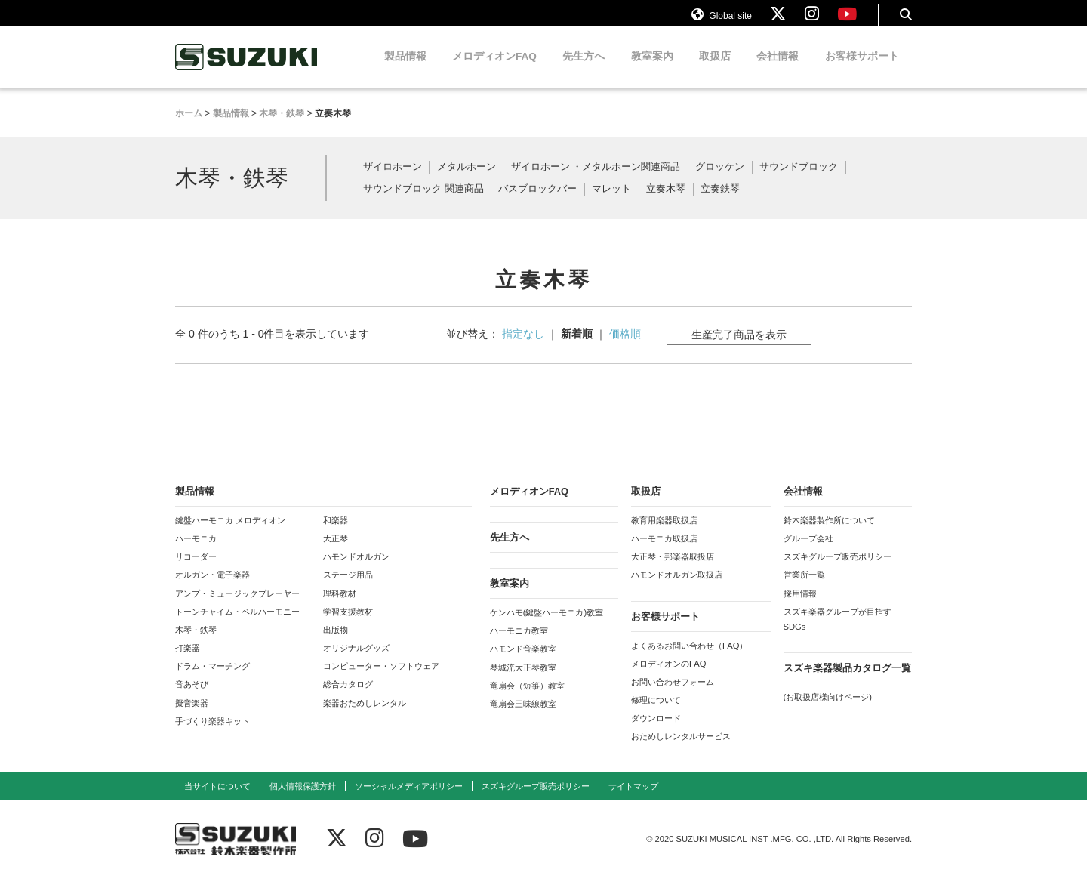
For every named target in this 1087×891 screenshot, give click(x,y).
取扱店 (715, 70)
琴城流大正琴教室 (523, 680)
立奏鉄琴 (720, 203)
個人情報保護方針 (302, 798)
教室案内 (652, 70)
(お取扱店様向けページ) (828, 710)
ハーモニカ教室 (519, 644)
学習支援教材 (348, 624)
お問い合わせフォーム (672, 695)
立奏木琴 (665, 203)
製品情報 (405, 70)
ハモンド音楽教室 (523, 662)
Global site (721, 21)
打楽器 (187, 661)
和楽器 (335, 533)
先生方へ (583, 70)
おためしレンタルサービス (681, 749)
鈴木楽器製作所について (829, 533)
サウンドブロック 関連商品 (423, 203)
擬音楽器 (191, 715)
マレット (611, 203)
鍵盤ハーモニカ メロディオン (230, 533)
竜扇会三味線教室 (523, 717)
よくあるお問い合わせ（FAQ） (689, 658)
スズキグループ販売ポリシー (837, 570)
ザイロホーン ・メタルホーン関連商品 (596, 181)
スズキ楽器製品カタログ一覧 (847, 681)
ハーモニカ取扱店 (664, 551)
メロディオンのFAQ (668, 676)
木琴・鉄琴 (196, 643)
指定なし (523, 347)
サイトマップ (633, 798)
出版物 (335, 643)
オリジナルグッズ (356, 661)
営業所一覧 (804, 588)
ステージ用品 (348, 588)
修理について (656, 713)
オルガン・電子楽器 (212, 588)
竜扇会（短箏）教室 (527, 698)
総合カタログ (348, 697)
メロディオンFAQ (494, 70)
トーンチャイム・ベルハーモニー (237, 624)
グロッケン (719, 181)
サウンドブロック (798, 181)
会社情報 (777, 70)
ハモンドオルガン (356, 570)
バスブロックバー (537, 203)
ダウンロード (656, 731)
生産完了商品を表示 (739, 347)
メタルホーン (466, 181)
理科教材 (339, 606)
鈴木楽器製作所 (247, 70)
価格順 (625, 347)
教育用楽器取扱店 (664, 533)
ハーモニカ (196, 551)
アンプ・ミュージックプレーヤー (237, 606)
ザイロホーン (392, 181)
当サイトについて (217, 798)
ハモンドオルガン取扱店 (676, 588)
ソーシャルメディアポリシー (409, 798)
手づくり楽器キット (212, 733)
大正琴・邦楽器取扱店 (672, 570)
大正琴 (335, 551)
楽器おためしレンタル (364, 715)
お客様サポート (862, 70)
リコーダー (196, 570)
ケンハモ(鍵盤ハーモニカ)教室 (546, 625)
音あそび (191, 697)
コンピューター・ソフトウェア (381, 679)
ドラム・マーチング (212, 679)
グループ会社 (808, 551)
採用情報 (800, 606)
